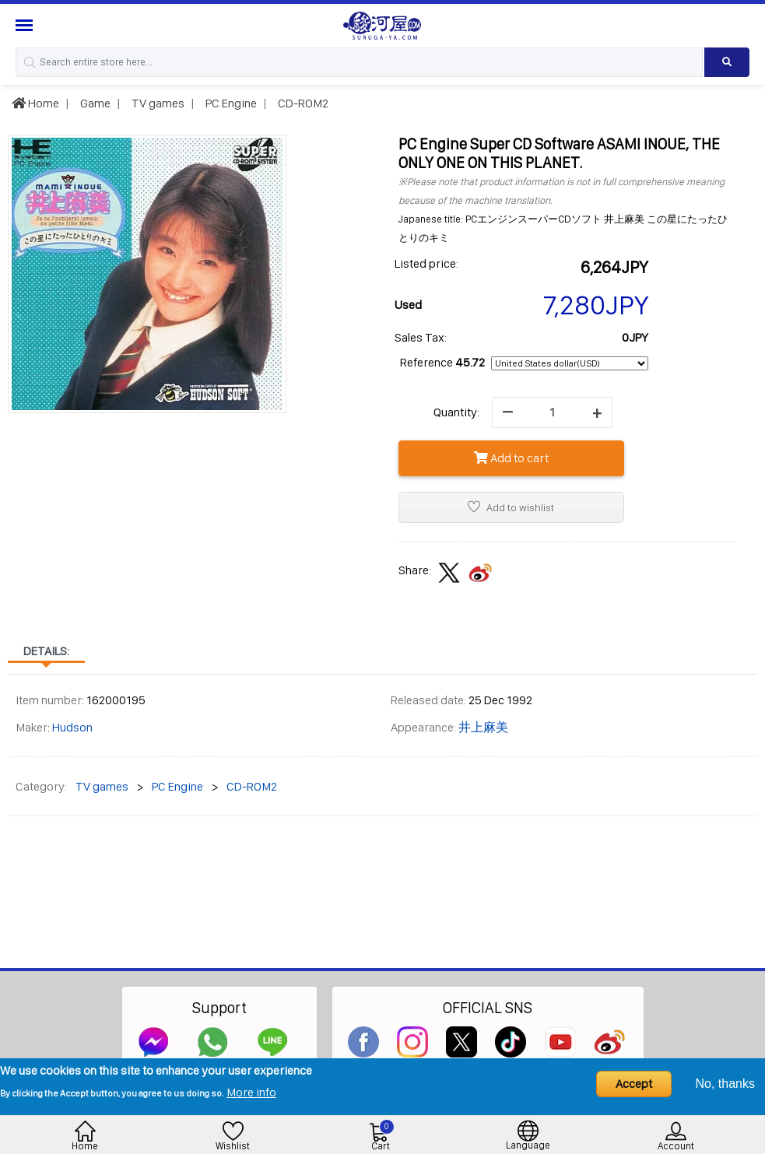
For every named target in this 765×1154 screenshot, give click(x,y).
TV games (156, 103)
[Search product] (726, 62)
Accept (634, 1083)
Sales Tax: (421, 337)
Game (94, 103)
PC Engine (230, 103)
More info (251, 1092)
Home (35, 103)
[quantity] (552, 412)
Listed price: (426, 263)
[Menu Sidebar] (26, 25)
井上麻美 (483, 727)
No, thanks (725, 1083)
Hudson (72, 727)
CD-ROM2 (301, 103)
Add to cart (511, 458)
